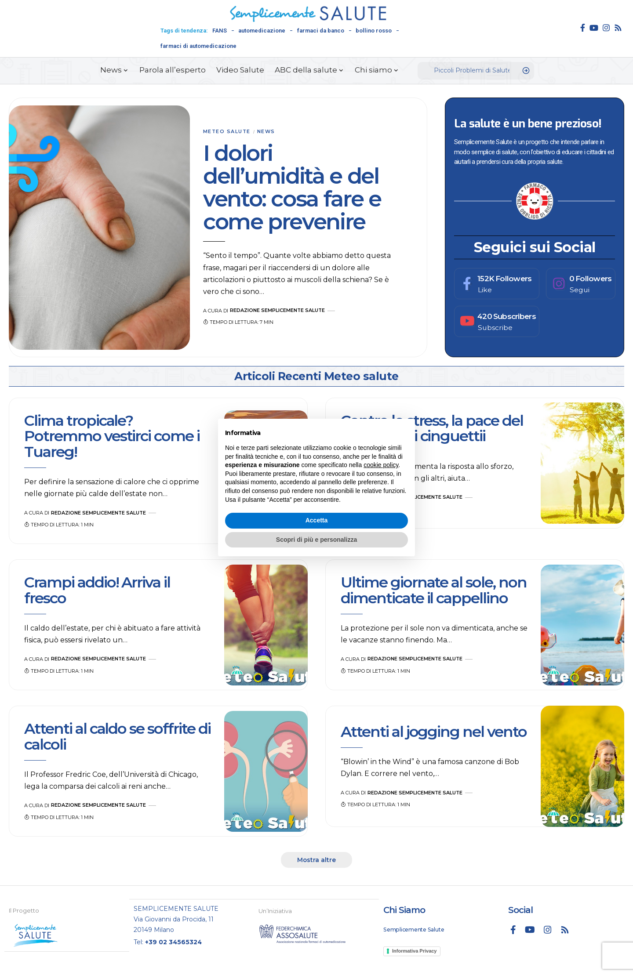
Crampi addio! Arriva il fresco (97, 590)
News (267, 132)
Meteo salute (227, 132)
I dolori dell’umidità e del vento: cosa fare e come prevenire (292, 188)
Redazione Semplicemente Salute (278, 311)
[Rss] (618, 27)
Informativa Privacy (414, 951)
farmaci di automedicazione (198, 46)
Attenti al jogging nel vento (434, 731)
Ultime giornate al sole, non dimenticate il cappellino (434, 590)
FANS (219, 30)
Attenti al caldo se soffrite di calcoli (117, 737)
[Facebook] (582, 27)
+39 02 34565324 (174, 942)
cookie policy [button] (381, 464)
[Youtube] (496, 321)
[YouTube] (593, 27)
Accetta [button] (317, 520)
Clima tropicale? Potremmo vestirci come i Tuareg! (112, 436)
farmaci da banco (320, 30)
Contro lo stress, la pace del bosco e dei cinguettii (432, 428)
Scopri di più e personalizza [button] (316, 539)
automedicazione (261, 30)
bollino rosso (374, 30)
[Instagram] (606, 27)
